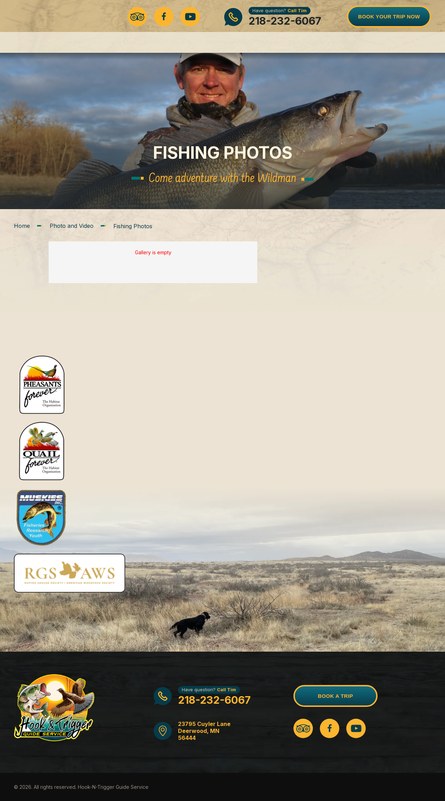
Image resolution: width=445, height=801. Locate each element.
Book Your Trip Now (389, 16)
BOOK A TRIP (335, 696)
